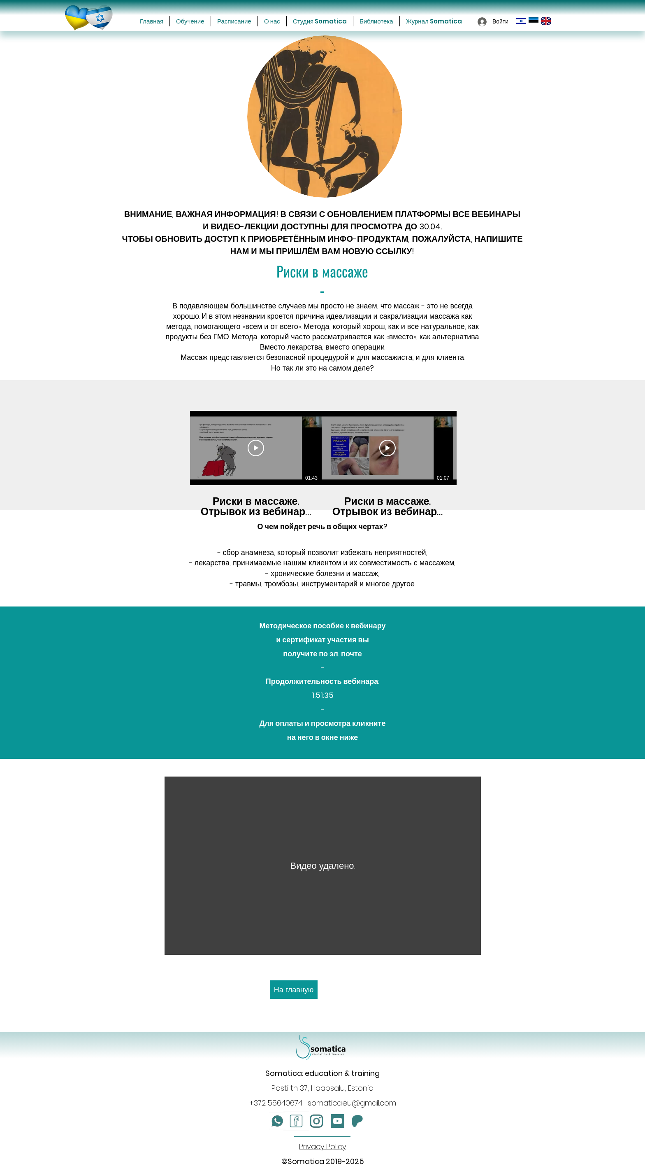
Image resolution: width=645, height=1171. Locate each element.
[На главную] (294, 989)
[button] (190, 21)
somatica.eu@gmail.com (352, 1103)
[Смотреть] (256, 448)
